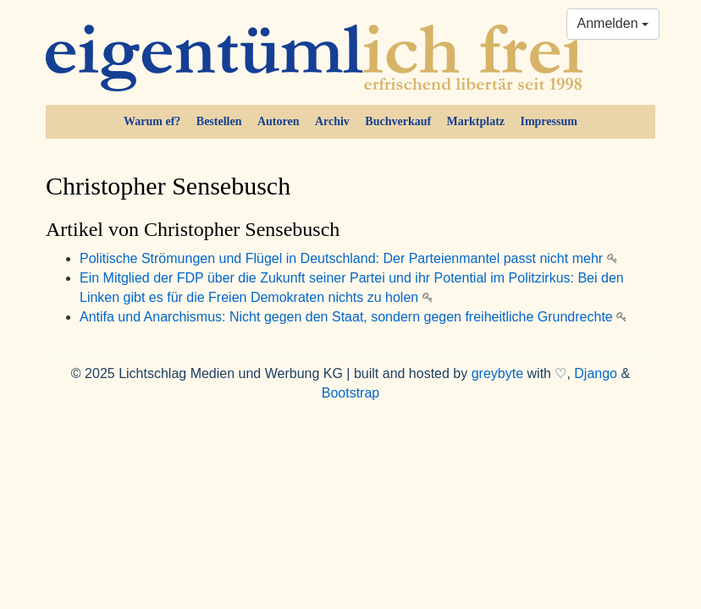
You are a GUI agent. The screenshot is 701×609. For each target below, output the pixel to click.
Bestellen (219, 121)
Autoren (278, 121)
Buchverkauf (398, 121)
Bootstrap (350, 393)
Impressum (548, 121)
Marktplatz (476, 121)
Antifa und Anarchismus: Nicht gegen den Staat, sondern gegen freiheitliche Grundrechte (353, 317)
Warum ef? (152, 121)
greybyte (497, 373)
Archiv (332, 121)
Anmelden (613, 23)
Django (595, 373)
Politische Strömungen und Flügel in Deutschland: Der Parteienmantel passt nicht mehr (348, 258)
